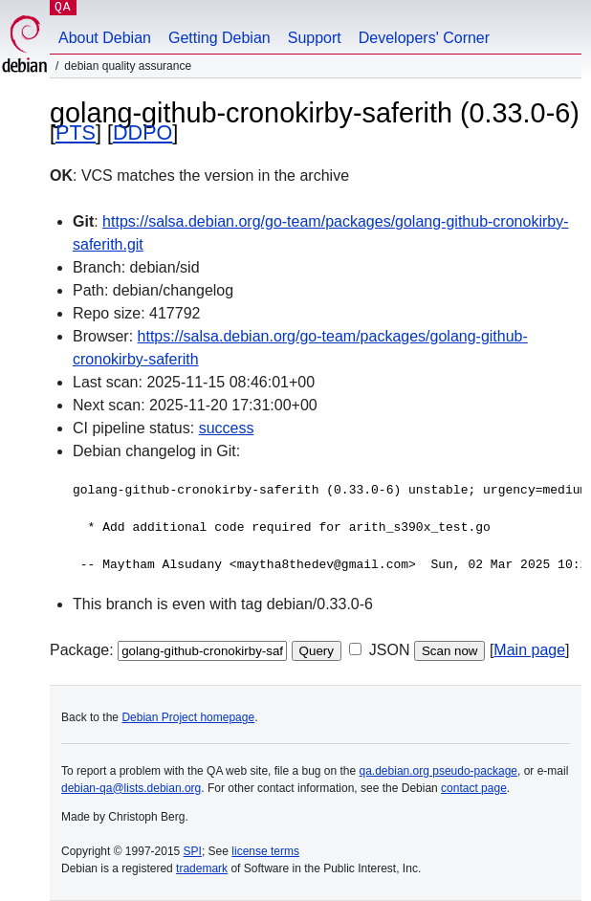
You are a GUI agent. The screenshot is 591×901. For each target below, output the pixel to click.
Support (314, 38)
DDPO (142, 132)
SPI (193, 851)
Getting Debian (219, 38)
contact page (474, 788)
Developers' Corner (424, 38)
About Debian (104, 38)
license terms (265, 851)
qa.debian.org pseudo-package (438, 771)
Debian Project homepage (187, 717)
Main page (529, 650)
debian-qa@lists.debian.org (131, 788)
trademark (202, 868)
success (226, 428)
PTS (75, 132)
